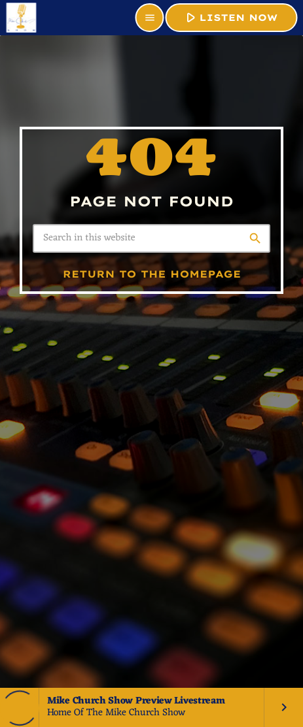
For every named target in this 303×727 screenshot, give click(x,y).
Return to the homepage (152, 274)
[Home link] (21, 18)
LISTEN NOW (230, 17)
